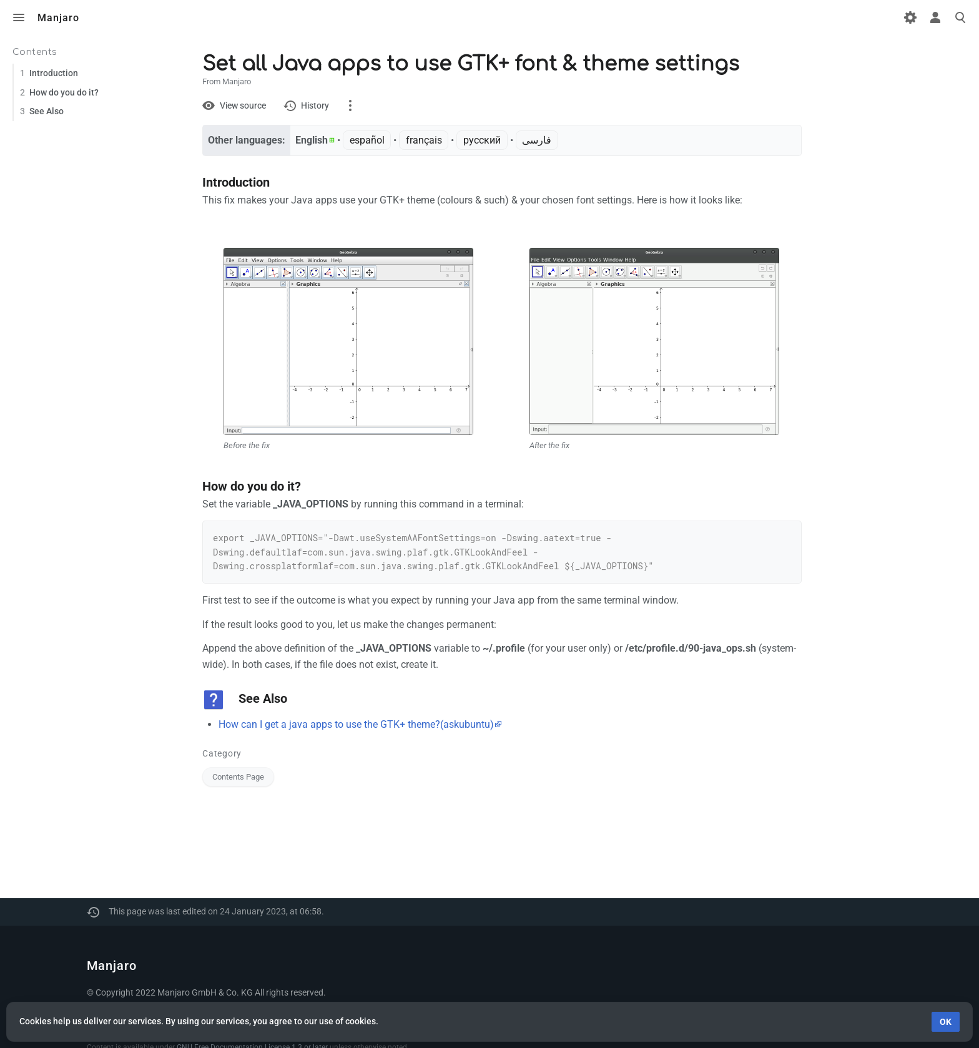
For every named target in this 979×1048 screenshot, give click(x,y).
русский (482, 140)
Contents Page (238, 776)
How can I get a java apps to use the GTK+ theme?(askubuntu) (356, 724)
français (424, 140)
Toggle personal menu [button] (935, 17)
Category (222, 753)
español (367, 140)
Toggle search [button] (960, 17)
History (315, 105)
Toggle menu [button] (18, 17)
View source (243, 105)
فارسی (536, 140)
